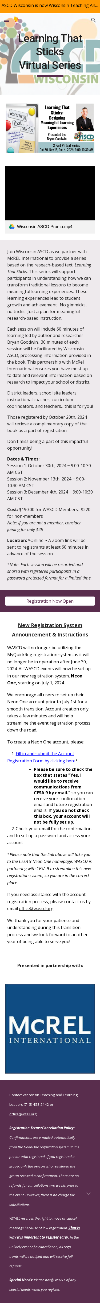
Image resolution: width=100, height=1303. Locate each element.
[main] (50, 54)
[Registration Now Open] (50, 601)
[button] (6, 20)
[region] (50, 6)
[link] (50, 199)
